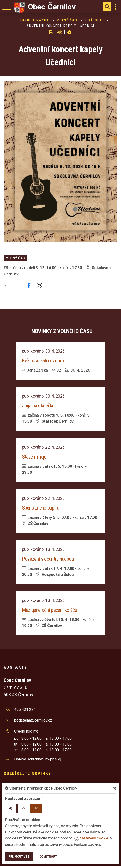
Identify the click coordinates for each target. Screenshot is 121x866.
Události (94, 20)
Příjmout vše (18, 856)
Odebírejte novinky (27, 773)
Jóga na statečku (38, 406)
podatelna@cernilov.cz (33, 720)
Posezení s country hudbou (48, 559)
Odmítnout (48, 856)
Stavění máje (34, 457)
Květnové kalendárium (43, 361)
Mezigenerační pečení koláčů (49, 610)
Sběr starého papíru (40, 508)
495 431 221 (25, 709)
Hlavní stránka (33, 20)
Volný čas (67, 20)
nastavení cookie (91, 838)
